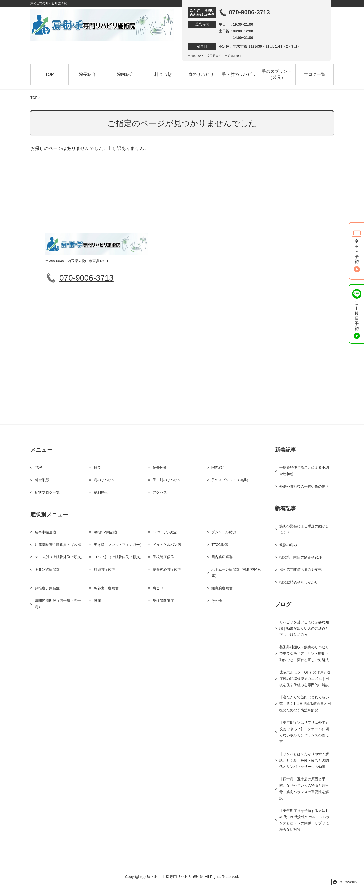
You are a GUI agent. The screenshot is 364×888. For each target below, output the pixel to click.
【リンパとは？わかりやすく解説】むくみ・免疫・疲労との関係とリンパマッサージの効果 (304, 760)
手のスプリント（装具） (277, 74)
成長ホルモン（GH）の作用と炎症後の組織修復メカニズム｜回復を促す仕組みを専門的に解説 (305, 678)
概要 (97, 467)
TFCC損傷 (219, 545)
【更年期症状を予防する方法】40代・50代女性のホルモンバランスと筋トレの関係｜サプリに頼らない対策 (304, 820)
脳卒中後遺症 (45, 532)
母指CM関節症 (105, 532)
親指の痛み (288, 545)
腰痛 (97, 601)
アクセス (160, 492)
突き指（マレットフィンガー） (118, 545)
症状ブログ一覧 (47, 492)
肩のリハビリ (201, 74)
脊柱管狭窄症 (163, 601)
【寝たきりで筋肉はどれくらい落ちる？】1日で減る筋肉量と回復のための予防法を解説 (305, 703)
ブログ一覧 (314, 74)
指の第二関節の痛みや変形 (300, 570)
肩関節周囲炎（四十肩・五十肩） (58, 604)
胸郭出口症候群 (106, 588)
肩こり (158, 588)
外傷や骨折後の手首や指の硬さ (304, 486)
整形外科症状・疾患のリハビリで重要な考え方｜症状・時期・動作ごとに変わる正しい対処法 (304, 653)
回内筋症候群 (222, 557)
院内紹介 (125, 74)
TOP (49, 74)
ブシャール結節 (223, 532)
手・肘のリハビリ (239, 74)
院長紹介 (87, 74)
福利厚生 (101, 492)
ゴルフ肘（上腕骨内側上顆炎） (118, 557)
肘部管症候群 (104, 569)
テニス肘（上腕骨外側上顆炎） (59, 557)
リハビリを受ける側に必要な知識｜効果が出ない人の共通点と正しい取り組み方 (304, 628)
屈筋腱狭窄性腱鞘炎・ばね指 (58, 545)
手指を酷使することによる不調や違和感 (304, 470)
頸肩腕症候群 (222, 588)
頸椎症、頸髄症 (47, 588)
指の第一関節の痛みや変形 (300, 557)
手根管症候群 (163, 557)
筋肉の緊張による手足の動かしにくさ (304, 529)
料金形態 (163, 74)
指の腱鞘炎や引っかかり (298, 582)
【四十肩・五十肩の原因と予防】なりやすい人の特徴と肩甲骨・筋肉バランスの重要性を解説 (304, 788)
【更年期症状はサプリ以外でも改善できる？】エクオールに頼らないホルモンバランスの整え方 (304, 732)
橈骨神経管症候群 (167, 569)
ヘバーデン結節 (165, 532)
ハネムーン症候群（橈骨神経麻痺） (236, 572)
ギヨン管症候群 (47, 569)
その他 (216, 601)
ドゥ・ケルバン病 (167, 545)
